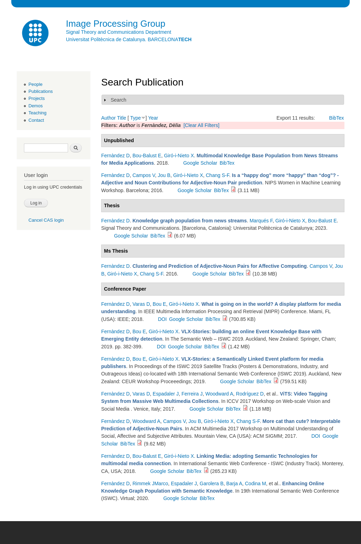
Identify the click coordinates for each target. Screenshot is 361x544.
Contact (36, 120)
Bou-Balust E (147, 155)
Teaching (38, 112)
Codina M (255, 483)
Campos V (144, 175)
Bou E (159, 304)
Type (135, 118)
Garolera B (212, 483)
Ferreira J (192, 394)
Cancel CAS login (46, 220)
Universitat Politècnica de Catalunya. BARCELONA (128, 39)
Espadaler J (166, 394)
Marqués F (261, 220)
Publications (41, 91)
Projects (37, 98)
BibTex (336, 118)
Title (121, 118)
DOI (162, 319)
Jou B (164, 175)
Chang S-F (217, 175)
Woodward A (219, 394)
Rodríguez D (250, 394)
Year (153, 118)
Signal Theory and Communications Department (118, 32)
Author (108, 118)
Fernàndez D (115, 155)
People (36, 84)
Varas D (141, 304)
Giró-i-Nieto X (179, 155)
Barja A (234, 483)
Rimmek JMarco (150, 483)
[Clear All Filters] (201, 125)
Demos (36, 105)
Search (118, 100)
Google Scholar (200, 163)
